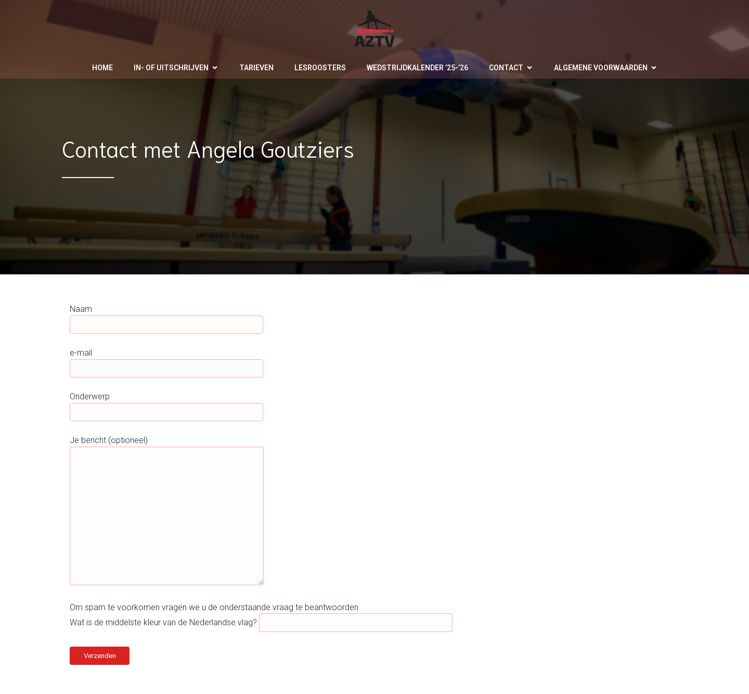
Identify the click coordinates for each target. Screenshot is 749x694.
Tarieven (256, 68)
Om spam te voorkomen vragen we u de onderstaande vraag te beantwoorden (214, 607)
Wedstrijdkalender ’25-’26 (417, 68)
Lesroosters (320, 68)
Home (102, 68)
